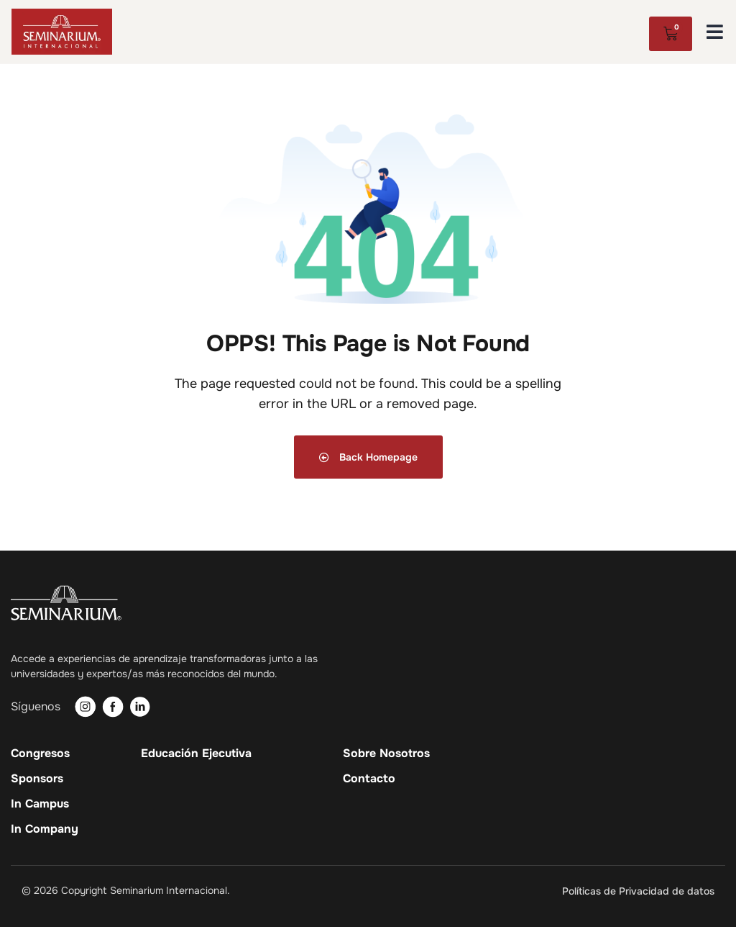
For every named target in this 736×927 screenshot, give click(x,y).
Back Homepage (368, 457)
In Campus (40, 804)
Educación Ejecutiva (196, 753)
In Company (44, 829)
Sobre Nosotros (386, 753)
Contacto (369, 779)
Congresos (40, 753)
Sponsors (37, 779)
